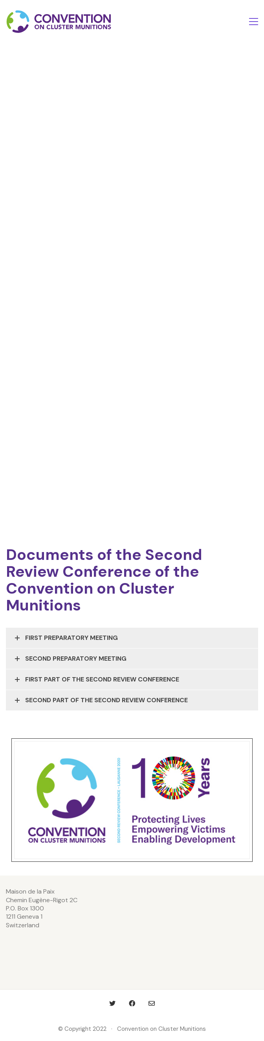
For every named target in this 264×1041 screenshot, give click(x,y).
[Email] (152, 1003)
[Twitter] (112, 1003)
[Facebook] (132, 1003)
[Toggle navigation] (253, 21)
